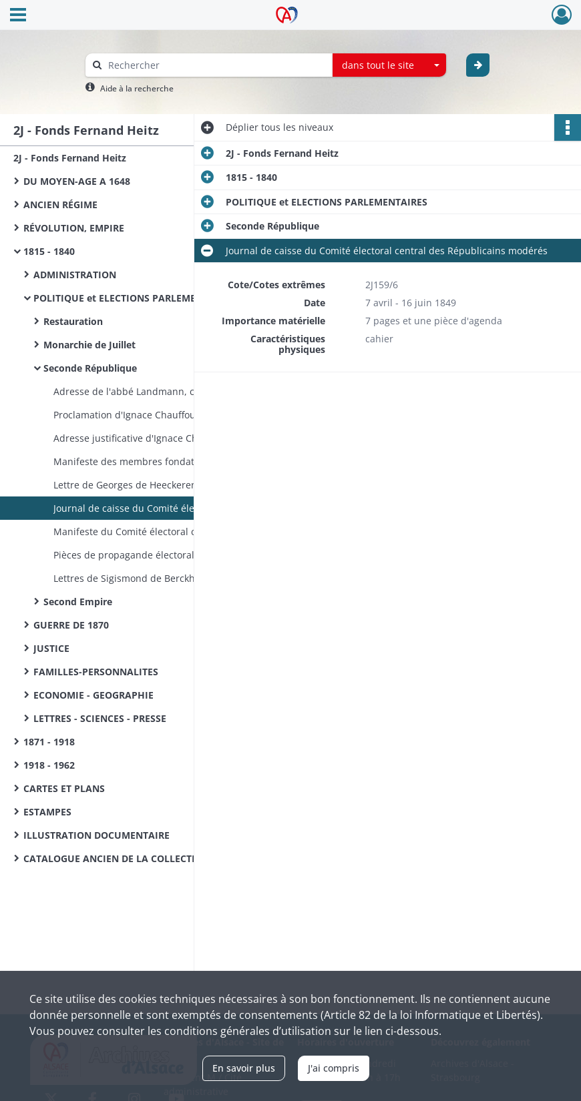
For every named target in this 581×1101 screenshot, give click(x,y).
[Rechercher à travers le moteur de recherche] (215, 65)
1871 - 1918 (49, 741)
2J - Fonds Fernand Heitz (69, 157)
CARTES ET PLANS (64, 788)
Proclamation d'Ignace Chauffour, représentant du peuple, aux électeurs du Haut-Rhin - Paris (187, 414)
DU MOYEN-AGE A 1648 (76, 181)
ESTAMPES (47, 811)
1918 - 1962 (49, 765)
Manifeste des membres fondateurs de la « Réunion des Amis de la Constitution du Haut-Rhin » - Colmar (187, 461)
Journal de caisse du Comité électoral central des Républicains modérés (187, 508)
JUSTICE (51, 648)
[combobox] (389, 65)
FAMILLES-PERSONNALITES (95, 671)
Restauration (73, 321)
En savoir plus (243, 1068)
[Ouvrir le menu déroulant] (18, 16)
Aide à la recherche (137, 88)
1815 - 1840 (49, 251)
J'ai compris (333, 1068)
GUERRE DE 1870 (71, 625)
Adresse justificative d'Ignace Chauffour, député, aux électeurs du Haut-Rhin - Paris (187, 438)
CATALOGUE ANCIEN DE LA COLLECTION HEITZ (131, 858)
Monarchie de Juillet (89, 344)
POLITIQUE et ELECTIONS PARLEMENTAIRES (134, 298)
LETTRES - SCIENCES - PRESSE (99, 718)
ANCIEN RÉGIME (60, 204)
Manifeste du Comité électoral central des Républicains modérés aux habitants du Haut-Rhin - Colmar (187, 531)
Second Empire (77, 601)
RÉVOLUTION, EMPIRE (73, 228)
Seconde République (90, 368)
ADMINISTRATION (74, 274)
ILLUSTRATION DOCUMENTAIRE (96, 835)
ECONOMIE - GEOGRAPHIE (93, 695)
